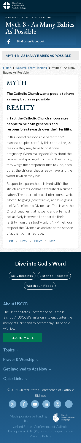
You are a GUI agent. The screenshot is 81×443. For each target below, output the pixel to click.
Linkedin (46, 404)
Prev (23, 241)
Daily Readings (22, 275)
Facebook (24, 404)
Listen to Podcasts (54, 275)
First (9, 241)
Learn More (22, 338)
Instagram (57, 404)
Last (52, 241)
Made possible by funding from (28, 418)
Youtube (35, 404)
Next (38, 241)
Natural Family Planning (31, 67)
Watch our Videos (39, 285)
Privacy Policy (40, 436)
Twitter (12, 404)
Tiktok (69, 404)
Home (7, 67)
